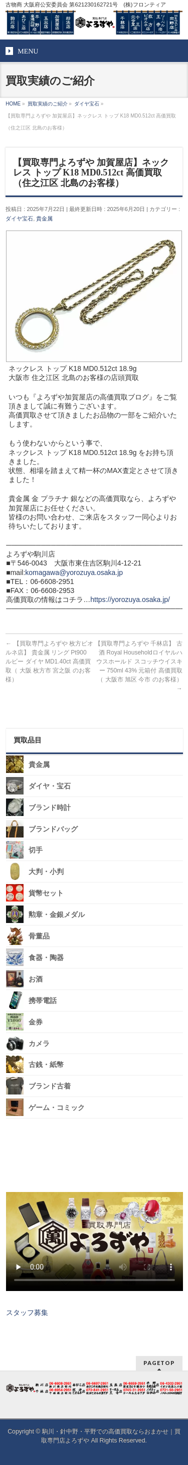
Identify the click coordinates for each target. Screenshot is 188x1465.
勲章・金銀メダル (57, 914)
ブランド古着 (50, 1086)
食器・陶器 (46, 958)
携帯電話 (43, 1000)
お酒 (36, 979)
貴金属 (44, 219)
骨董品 (39, 936)
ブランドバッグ (53, 828)
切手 (36, 850)
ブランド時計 (50, 808)
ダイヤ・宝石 (50, 786)
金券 (36, 1022)
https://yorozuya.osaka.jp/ (130, 600)
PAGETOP (159, 1363)
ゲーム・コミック (57, 1108)
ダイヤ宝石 (19, 219)
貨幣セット (46, 893)
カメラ (39, 1043)
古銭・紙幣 (46, 1064)
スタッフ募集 (27, 1312)
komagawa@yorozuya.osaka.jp (74, 572)
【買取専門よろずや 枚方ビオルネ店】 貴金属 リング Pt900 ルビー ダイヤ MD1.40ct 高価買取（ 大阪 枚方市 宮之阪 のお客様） (49, 661)
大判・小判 (46, 872)
